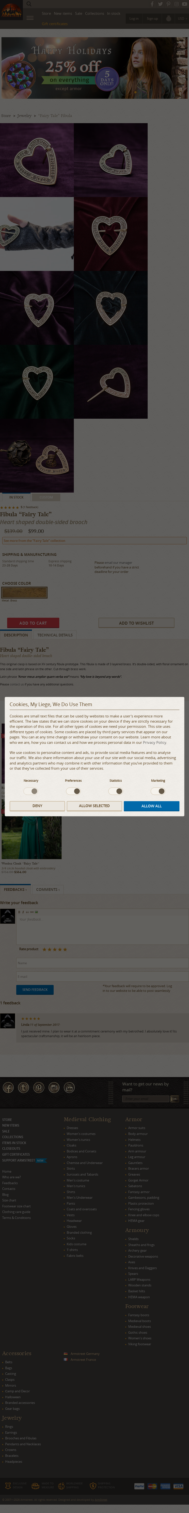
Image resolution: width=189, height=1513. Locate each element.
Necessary (31, 780)
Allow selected (94, 806)
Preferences (73, 780)
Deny (37, 806)
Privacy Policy (154, 742)
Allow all (152, 806)
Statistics (116, 780)
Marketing (158, 780)
